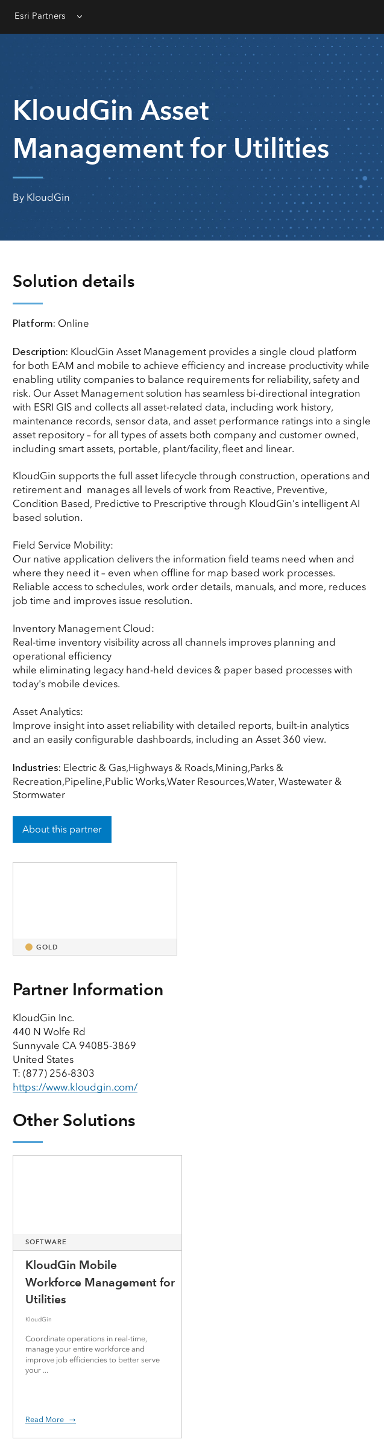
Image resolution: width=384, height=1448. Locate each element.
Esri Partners (40, 15)
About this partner (62, 829)
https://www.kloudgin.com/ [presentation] (75, 1087)
